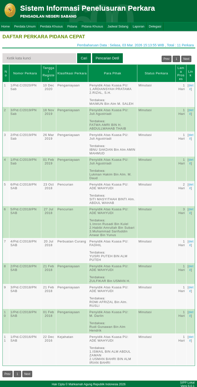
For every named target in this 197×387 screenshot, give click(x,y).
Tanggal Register (48, 73)
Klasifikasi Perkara (72, 73)
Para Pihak (112, 73)
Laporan (138, 26)
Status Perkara (156, 73)
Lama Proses (180, 73)
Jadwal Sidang (118, 26)
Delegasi (155, 26)
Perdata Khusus (51, 26)
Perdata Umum (25, 26)
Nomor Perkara (25, 73)
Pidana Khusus (92, 26)
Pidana (72, 26)
